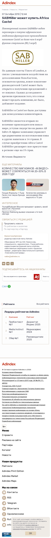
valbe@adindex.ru (12, 256)
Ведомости (19, 157)
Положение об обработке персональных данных (21, 399)
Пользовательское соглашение (14, 397)
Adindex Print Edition (13, 471)
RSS (9, 497)
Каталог (6, 450)
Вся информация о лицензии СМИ (15, 391)
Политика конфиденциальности (14, 394)
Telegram (12, 503)
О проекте (7, 435)
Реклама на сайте (11, 440)
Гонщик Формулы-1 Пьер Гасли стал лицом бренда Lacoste (13, 195)
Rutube (11, 519)
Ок (30, 533)
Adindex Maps (9, 481)
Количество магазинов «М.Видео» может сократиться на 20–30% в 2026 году (25, 172)
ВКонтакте (13, 508)
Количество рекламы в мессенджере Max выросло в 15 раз (36, 195)
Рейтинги (7, 466)
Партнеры (7, 445)
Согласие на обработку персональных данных (20, 402)
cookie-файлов (31, 525)
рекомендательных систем (23, 529)
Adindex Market (10, 476)
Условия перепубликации (12, 372)
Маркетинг (23, 10)
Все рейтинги (43, 304)
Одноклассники (15, 514)
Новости (13, 10)
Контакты (12, 492)
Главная (5, 10)
